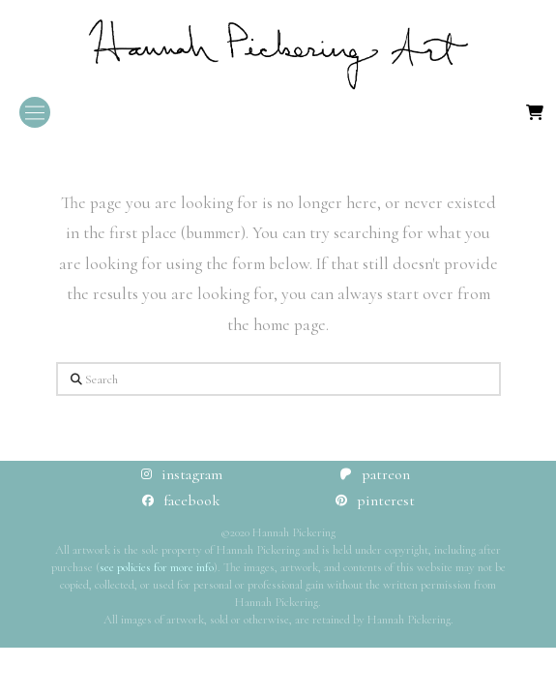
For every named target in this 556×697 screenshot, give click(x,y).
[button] (34, 112)
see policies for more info (157, 567)
